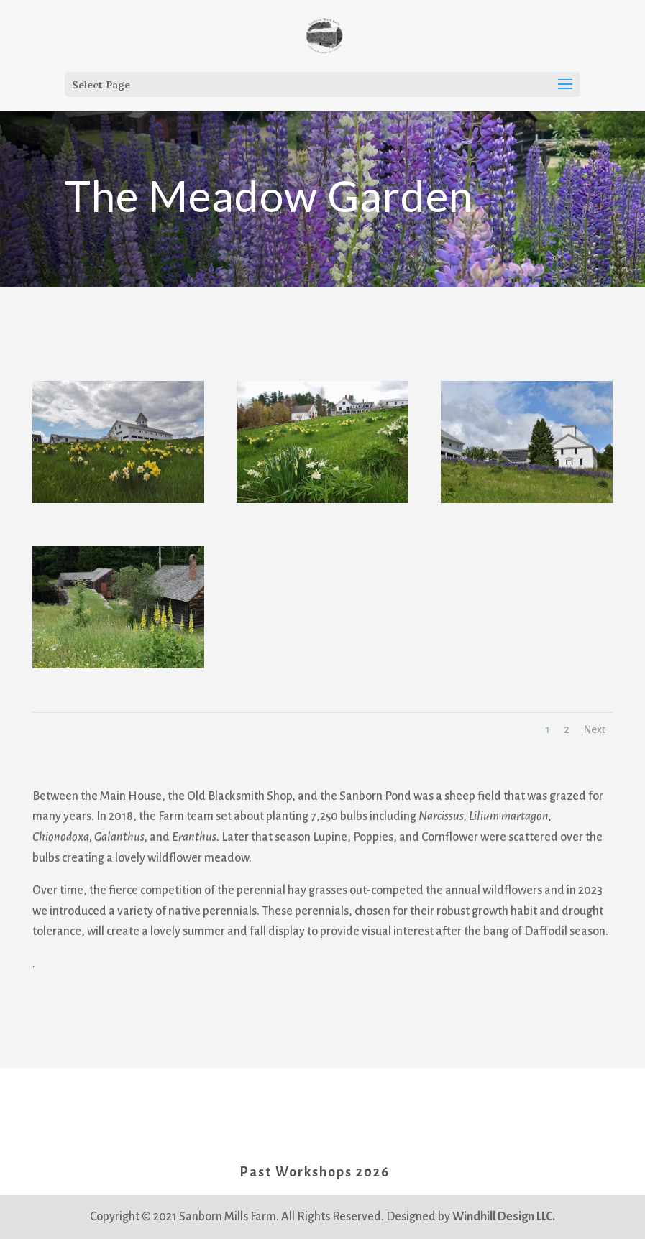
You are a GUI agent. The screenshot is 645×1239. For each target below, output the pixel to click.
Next (594, 729)
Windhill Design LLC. (503, 1216)
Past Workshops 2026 (314, 1172)
